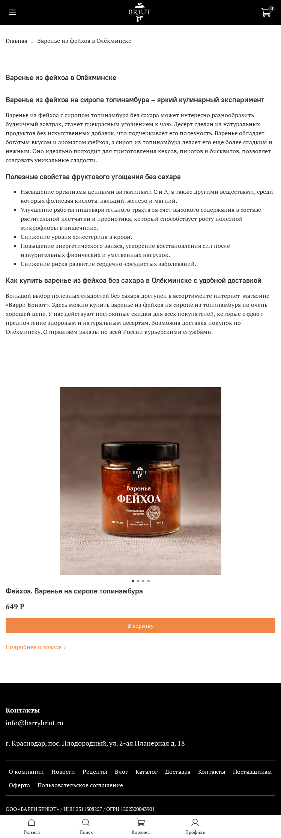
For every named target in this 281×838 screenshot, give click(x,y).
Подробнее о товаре (37, 647)
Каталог (146, 771)
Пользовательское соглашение (80, 785)
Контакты (211, 771)
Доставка (178, 771)
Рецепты (95, 771)
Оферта (19, 785)
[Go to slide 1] (133, 581)
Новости (63, 771)
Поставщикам (252, 771)
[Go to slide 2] (138, 581)
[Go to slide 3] (143, 581)
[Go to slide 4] (148, 581)
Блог (121, 771)
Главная (16, 40)
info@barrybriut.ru (34, 723)
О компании (26, 771)
